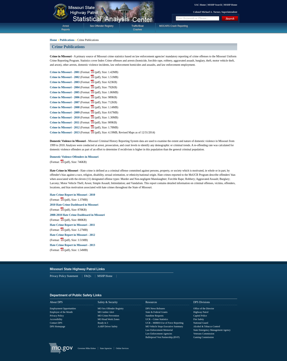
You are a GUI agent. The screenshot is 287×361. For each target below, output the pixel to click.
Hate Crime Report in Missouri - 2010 (72, 194)
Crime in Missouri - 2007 (65, 102)
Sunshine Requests (154, 315)
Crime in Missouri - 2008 (65, 107)
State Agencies (106, 348)
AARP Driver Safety (108, 326)
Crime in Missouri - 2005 (65, 92)
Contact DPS (56, 322)
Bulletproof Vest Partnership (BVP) (162, 337)
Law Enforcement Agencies (158, 333)
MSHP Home (230, 4)
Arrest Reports (65, 28)
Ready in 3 (103, 322)
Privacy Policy (57, 315)
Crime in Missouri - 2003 (65, 82)
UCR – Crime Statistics (156, 319)
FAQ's (87, 276)
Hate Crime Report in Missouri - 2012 (72, 234)
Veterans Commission (203, 333)
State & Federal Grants (156, 312)
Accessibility (56, 319)
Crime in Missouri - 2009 (65, 112)
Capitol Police (200, 315)
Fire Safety (198, 319)
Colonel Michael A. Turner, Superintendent (215, 12)
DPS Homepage (57, 326)
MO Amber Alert (106, 312)
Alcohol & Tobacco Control (206, 326)
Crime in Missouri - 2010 (65, 117)
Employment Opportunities (63, 308)
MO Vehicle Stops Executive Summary (164, 326)
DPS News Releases (155, 308)
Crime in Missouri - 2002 (65, 77)
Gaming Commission (203, 337)
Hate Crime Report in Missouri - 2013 (72, 245)
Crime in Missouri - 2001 (65, 72)
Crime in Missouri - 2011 (65, 122)
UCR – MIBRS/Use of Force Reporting (164, 322)
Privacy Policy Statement (64, 276)
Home (53, 40)
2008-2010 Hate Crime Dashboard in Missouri (77, 214)
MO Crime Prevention (108, 315)
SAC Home (200, 4)
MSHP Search (215, 4)
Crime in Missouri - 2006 (65, 97)
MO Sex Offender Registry (111, 308)
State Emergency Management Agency (212, 330)
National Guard (200, 322)
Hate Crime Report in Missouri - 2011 (72, 224)
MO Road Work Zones (108, 319)
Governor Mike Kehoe (87, 348)
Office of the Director (203, 308)
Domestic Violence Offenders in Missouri (74, 156)
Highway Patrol (200, 312)
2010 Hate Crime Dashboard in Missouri (74, 204)
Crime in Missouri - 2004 (65, 87)
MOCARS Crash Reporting (173, 26)
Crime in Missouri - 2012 (65, 127)
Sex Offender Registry (101, 26)
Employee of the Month (61, 312)
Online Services (122, 348)
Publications (67, 40)
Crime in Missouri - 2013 (65, 132)
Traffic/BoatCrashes (138, 28)
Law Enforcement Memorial (159, 330)
